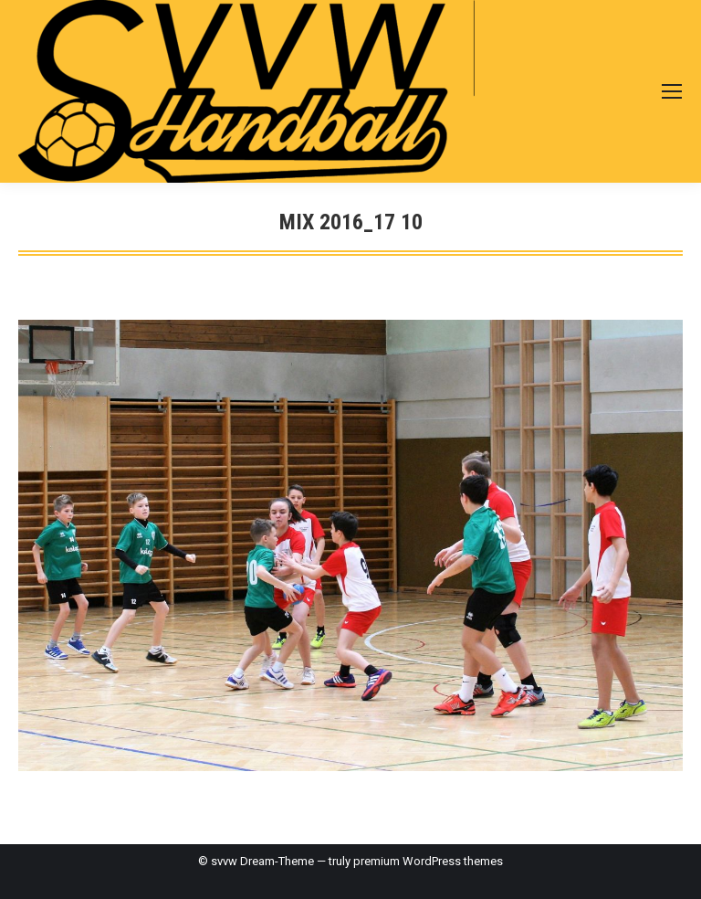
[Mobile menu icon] (672, 91)
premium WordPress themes (428, 861)
